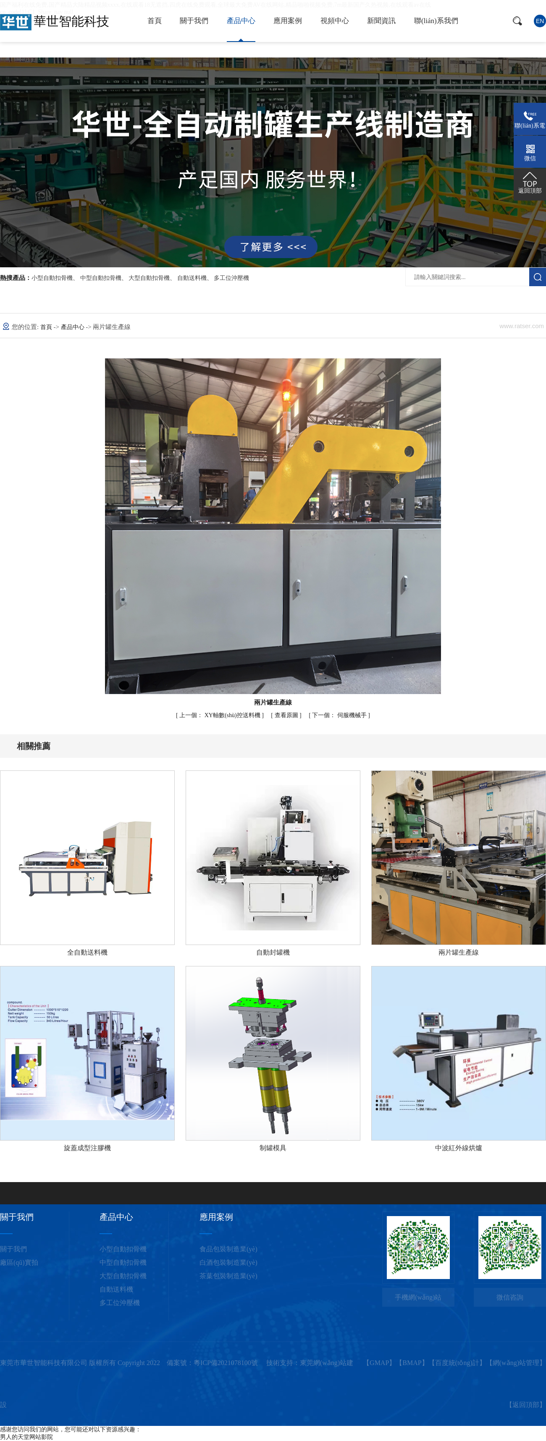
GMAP (379, 1362)
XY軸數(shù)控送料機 (220, 715)
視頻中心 (334, 21)
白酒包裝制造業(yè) (228, 1262)
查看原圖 (287, 715)
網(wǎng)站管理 (516, 1362)
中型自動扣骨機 (100, 278)
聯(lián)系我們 (436, 21)
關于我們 (194, 21)
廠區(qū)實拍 (19, 1262)
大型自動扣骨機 (149, 278)
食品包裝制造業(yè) (228, 1249)
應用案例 (287, 21)
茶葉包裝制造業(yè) (228, 1275)
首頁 (154, 21)
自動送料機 (192, 278)
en (540, 21)
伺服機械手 (340, 715)
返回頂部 (525, 1404)
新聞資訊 (381, 21)
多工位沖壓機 (231, 278)
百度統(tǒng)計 (457, 1362)
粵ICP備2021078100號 (226, 1362)
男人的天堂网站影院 (26, 1437)
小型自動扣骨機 (52, 278)
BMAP (411, 1362)
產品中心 (241, 21)
